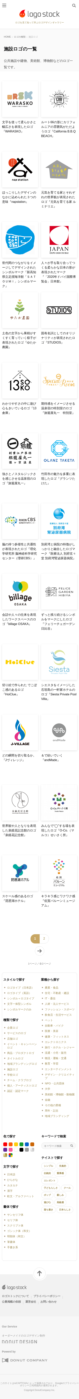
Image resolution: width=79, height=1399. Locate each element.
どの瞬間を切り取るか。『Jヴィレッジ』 (19, 758)
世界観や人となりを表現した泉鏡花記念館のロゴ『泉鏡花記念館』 (19, 830)
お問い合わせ (48, 1301)
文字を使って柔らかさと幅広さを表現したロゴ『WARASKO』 (19, 126)
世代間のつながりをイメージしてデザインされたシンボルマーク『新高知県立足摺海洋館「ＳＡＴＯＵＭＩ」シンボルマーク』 (19, 274)
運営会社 (30, 1301)
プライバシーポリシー (46, 1296)
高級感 (60, 1202)
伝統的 (47, 1173)
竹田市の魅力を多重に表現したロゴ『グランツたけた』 (58, 478)
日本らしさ (65, 1209)
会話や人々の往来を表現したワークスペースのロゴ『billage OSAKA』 (19, 619)
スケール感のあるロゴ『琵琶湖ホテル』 (17, 898)
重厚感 (60, 1173)
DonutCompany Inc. (45, 1390)
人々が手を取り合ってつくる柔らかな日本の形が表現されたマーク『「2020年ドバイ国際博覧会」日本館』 (58, 272)
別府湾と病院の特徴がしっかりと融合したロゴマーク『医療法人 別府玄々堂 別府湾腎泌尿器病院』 (58, 551)
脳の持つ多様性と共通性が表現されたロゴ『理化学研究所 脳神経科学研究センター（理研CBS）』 (19, 551)
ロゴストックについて (15, 1296)
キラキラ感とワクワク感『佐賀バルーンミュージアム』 (58, 900)
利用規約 (36, 1385)
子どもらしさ (51, 1188)
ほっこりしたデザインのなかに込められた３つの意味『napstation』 (19, 197)
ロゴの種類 (19, 36)
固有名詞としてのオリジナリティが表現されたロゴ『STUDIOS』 (58, 338)
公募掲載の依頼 (11, 1301)
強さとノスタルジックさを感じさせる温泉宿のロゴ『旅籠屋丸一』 (19, 478)
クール (67, 1188)
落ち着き (48, 1209)
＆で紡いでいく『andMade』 (52, 758)
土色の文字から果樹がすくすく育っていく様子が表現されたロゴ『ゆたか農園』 (19, 340)
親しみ (60, 1195)
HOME (7, 36)
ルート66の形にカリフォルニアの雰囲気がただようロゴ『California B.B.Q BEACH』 (58, 129)
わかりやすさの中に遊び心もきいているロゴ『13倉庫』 (19, 408)
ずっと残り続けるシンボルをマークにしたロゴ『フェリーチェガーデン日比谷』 (58, 621)
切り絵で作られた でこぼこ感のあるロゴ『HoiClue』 (19, 689)
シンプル (48, 1166)
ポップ (47, 1195)
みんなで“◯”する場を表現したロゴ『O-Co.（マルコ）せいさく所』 (58, 830)
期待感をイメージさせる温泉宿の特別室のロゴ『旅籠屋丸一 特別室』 (58, 408)
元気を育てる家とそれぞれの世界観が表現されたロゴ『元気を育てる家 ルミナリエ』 (58, 199)
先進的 (62, 1166)
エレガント (49, 1180)
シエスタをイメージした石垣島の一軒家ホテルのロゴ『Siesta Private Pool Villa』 (58, 692)
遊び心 (47, 1202)
